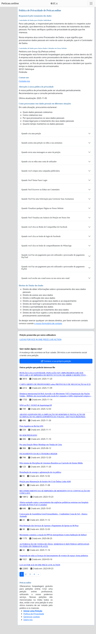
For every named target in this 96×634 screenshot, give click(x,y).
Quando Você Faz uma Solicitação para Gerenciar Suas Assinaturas (47, 199)
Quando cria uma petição (31, 133)
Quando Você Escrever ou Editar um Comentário (40, 190)
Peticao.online (10, 3)
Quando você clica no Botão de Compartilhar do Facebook (44, 227)
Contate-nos (24, 81)
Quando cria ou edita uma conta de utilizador (38, 161)
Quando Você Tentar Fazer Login (34, 180)
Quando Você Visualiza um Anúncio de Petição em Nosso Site (45, 218)
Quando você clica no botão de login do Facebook (41, 236)
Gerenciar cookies (31, 616)
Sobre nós (28, 619)
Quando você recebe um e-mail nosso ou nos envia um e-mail (45, 278)
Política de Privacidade (33, 613)
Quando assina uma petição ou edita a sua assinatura (41, 143)
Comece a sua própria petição (56, 361)
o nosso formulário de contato (48, 323)
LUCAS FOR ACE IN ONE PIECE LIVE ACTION (40, 339)
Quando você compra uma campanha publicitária (40, 171)
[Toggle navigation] (91, 3)
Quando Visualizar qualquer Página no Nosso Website (42, 208)
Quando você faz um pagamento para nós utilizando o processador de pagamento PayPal (53, 268)
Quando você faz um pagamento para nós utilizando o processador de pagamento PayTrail (53, 256)
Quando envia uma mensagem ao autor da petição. (41, 152)
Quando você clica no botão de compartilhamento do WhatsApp (46, 246)
